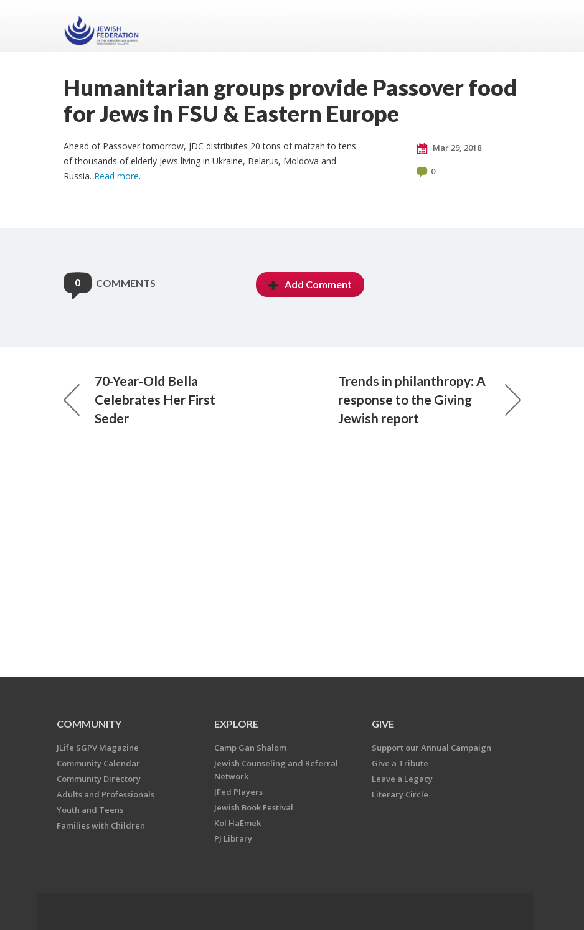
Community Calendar (98, 763)
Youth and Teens (90, 809)
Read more (116, 176)
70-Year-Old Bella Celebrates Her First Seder (139, 399)
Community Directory (99, 778)
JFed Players (238, 791)
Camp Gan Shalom (250, 747)
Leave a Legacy (402, 778)
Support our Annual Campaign (431, 747)
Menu (506, 26)
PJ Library (233, 838)
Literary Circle (400, 794)
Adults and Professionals (105, 794)
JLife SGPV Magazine (98, 747)
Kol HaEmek (237, 823)
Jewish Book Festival (253, 807)
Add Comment (310, 284)
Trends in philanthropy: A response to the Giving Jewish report (429, 399)
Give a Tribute (400, 763)
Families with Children (101, 825)
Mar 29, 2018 (449, 148)
